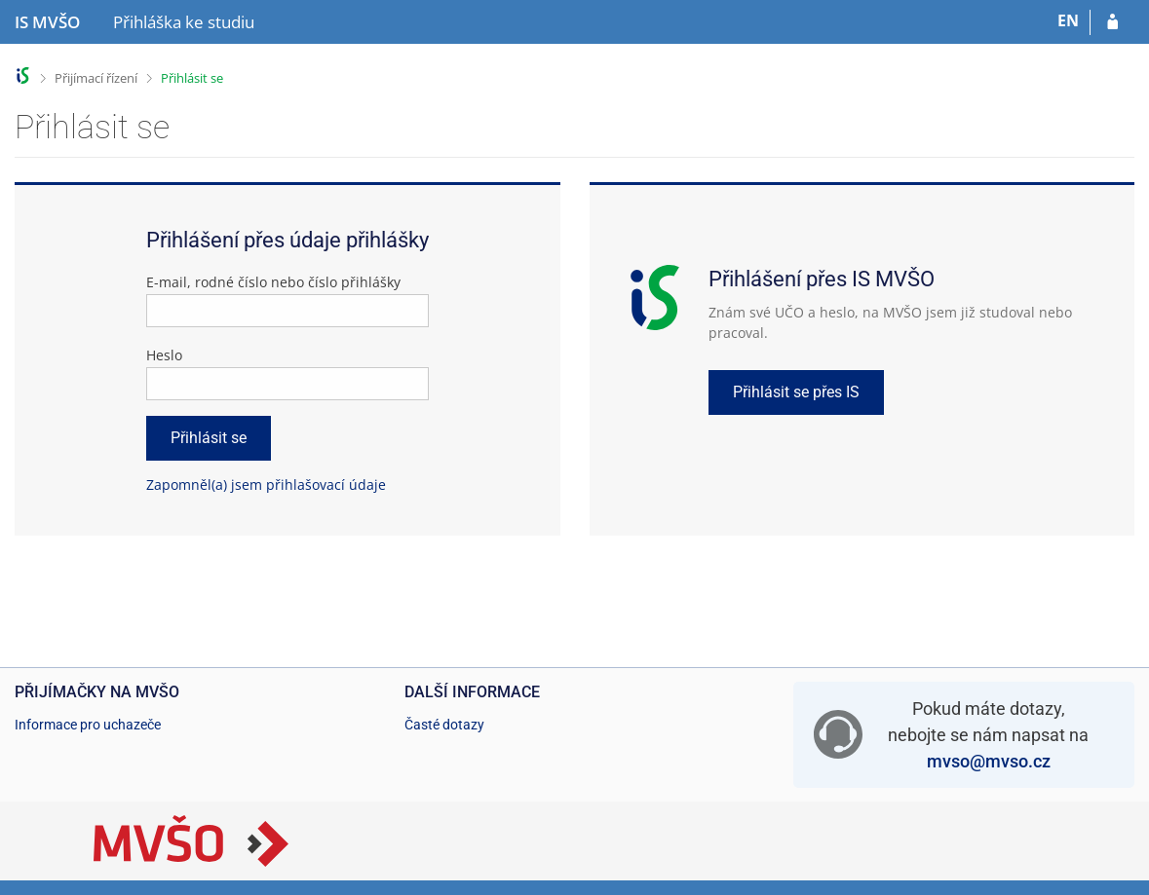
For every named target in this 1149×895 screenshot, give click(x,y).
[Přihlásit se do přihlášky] (1112, 22)
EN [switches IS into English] (1068, 20)
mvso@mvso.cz (989, 761)
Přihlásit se (192, 78)
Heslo (164, 355)
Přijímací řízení (96, 78)
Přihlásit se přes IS (796, 392)
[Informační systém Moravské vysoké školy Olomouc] (47, 22)
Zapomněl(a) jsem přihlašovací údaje (266, 484)
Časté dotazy (444, 724)
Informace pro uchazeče (88, 724)
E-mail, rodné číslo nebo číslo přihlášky (273, 282)
